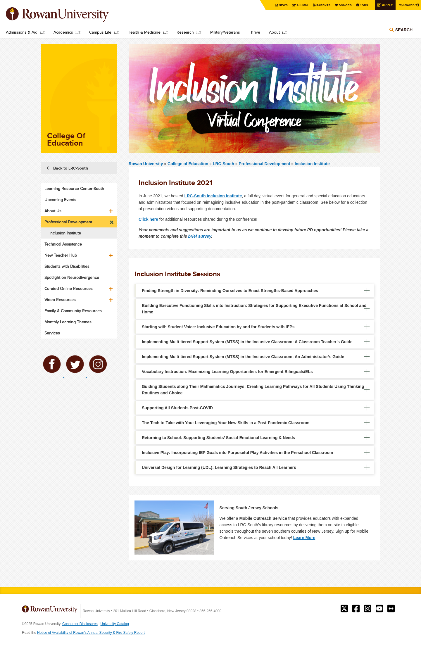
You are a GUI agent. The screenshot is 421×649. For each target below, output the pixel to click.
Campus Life (100, 32)
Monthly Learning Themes (68, 322)
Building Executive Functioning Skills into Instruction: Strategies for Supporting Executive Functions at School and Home (254, 308)
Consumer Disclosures (80, 624)
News (282, 5)
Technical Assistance (63, 244)
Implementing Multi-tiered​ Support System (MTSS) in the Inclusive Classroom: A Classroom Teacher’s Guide (247, 341)
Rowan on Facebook (356, 608)
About (274, 32)
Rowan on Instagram (367, 608)
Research (185, 32)
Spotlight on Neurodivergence (71, 277)
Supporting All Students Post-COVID (177, 407)
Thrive (254, 32)
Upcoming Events (60, 200)
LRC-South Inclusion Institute (213, 196)
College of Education (188, 163)
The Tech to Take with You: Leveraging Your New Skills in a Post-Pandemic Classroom (225, 422)
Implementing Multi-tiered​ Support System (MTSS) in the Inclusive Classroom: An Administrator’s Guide (243, 356)
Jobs (363, 5)
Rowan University (66, 14)
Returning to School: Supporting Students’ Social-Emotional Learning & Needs (218, 437)
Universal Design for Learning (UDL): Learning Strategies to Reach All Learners (219, 467)
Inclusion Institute (312, 163)
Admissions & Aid (21, 32)
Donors (344, 5)
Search (404, 29)
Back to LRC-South (70, 168)
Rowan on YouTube (379, 608)
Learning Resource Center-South (74, 188)
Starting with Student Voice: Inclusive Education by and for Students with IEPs (218, 326)
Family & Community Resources (73, 311)
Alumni (301, 5)
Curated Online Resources (68, 288)
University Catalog (115, 624)
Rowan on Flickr (391, 608)
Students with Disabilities (66, 266)
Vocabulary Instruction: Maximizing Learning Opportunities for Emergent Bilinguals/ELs (227, 371)
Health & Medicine (144, 32)
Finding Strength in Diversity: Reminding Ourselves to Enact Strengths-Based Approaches (230, 290)
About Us (52, 211)
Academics (63, 32)
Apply (386, 5)
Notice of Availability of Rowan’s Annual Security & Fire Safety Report (91, 633)
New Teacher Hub (60, 255)
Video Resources (60, 300)
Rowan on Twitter (344, 608)
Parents (322, 5)
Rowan (406, 4)
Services (52, 333)
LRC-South (223, 163)
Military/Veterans (225, 32)
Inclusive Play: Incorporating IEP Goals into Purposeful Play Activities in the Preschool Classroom (237, 452)
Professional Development (264, 163)
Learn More (304, 537)
